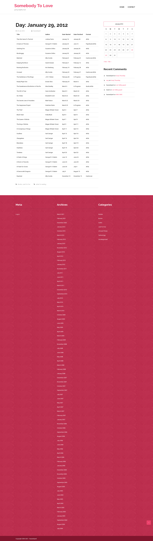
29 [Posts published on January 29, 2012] (106, 55)
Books (20, 184)
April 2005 (60, 503)
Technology (102, 235)
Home (122, 7)
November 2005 (62, 474)
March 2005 (60, 507)
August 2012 (61, 252)
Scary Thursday (120, 75)
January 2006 (61, 465)
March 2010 (60, 310)
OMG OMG (119, 94)
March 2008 (60, 365)
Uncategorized (103, 239)
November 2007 (62, 382)
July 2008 (60, 348)
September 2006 (62, 432)
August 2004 (61, 524)
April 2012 (60, 256)
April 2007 (60, 407)
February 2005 (61, 511)
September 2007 (62, 390)
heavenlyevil (35, 31)
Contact (131, 7)
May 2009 (60, 327)
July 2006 (60, 440)
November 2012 (62, 248)
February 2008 (61, 369)
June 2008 (60, 352)
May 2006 (60, 449)
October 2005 (61, 478)
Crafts (100, 222)
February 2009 (61, 340)
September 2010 (62, 294)
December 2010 (62, 289)
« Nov (105, 61)
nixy (107, 80)
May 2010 (60, 302)
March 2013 (60, 235)
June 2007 (60, 398)
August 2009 (61, 319)
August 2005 (61, 486)
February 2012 (61, 260)
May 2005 (60, 499)
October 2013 (61, 231)
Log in (18, 214)
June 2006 (60, 444)
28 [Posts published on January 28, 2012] (132, 50)
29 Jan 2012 (20, 31)
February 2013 (61, 239)
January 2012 (61, 264)
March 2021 (60, 214)
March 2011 (60, 285)
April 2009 (60, 331)
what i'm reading (41, 184)
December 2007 (62, 377)
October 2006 (61, 428)
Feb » (109, 61)
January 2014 (61, 227)
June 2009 (60, 323)
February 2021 (61, 218)
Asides (100, 214)
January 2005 (61, 516)
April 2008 (60, 361)
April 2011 (60, 281)
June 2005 (60, 495)
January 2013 (61, 243)
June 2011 (60, 277)
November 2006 (62, 424)
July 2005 (60, 491)
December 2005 (62, 470)
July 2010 (60, 298)
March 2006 (60, 457)
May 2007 (60, 403)
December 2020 (62, 222)
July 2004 (60, 528)
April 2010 (60, 306)
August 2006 (61, 436)
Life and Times (102, 231)
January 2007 (61, 419)
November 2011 (62, 269)
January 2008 (61, 373)
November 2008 (62, 344)
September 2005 (62, 482)
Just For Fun (26, 184)
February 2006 (61, 461)
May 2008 (60, 357)
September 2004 (62, 520)
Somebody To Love (33, 5)
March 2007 (60, 411)
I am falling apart (121, 85)
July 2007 (60, 394)
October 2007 (61, 386)
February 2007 (61, 415)
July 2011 (60, 273)
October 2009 (61, 315)
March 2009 (60, 336)
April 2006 (60, 453)
